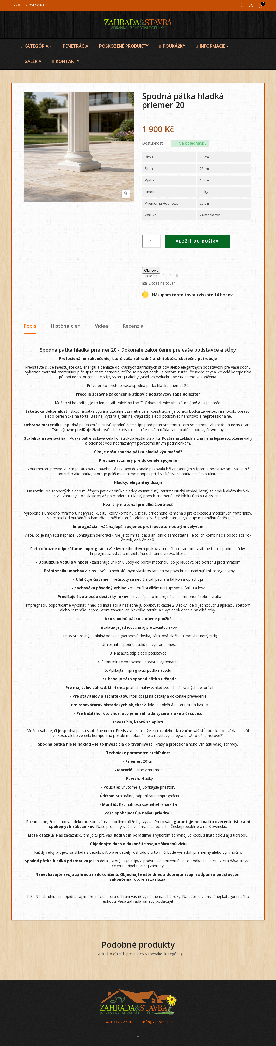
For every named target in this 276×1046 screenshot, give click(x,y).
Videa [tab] (101, 326)
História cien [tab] (66, 326)
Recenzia (133, 326)
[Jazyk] (36, 5)
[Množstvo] (151, 241)
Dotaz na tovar (158, 283)
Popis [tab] (30, 326)
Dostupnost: (153, 143)
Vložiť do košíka (197, 241)
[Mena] (15, 5)
